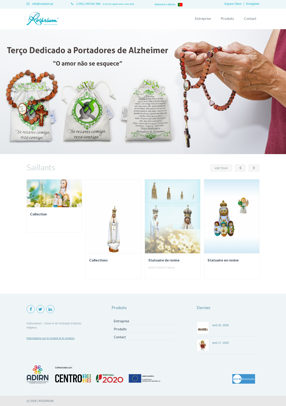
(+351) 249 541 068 (85, 3)
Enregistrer (253, 3)
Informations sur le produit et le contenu (51, 338)
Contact (250, 18)
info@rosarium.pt (40, 3)
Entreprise (203, 18)
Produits (227, 18)
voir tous (221, 168)
